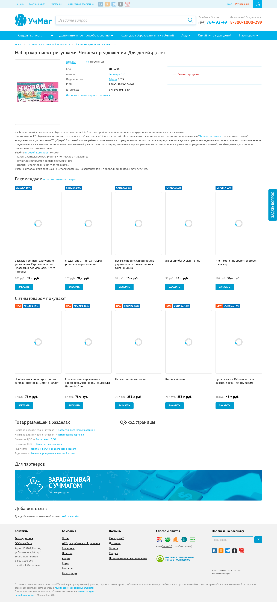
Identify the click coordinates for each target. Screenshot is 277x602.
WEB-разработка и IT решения (81, 543)
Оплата (113, 548)
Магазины (56, 3)
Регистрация (242, 3)
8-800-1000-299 (246, 22)
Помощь (19, 3)
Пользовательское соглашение (128, 558)
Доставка (114, 543)
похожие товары (59, 179)
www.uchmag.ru (86, 591)
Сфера (113, 79)
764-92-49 (212, 22)
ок (258, 539)
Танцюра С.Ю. (117, 74)
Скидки (113, 553)
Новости (67, 553)
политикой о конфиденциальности (74, 587)
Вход (229, 3)
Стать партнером (59, 492)
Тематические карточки (71, 434)
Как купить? (116, 538)
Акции (66, 558)
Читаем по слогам (210, 136)
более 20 (167, 546)
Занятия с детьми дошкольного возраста (53, 448)
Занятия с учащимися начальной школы (53, 453)
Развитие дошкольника (49, 444)
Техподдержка (24, 538)
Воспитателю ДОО (46, 439)
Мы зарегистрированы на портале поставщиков (175, 558)
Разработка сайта (24, 595)
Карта (65, 563)
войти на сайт (70, 516)
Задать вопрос (272, 205)
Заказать (24, 286)
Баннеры (67, 568)
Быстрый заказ (37, 3)
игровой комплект (36, 152)
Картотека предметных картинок (76, 429)
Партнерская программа (80, 3)
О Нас (65, 538)
